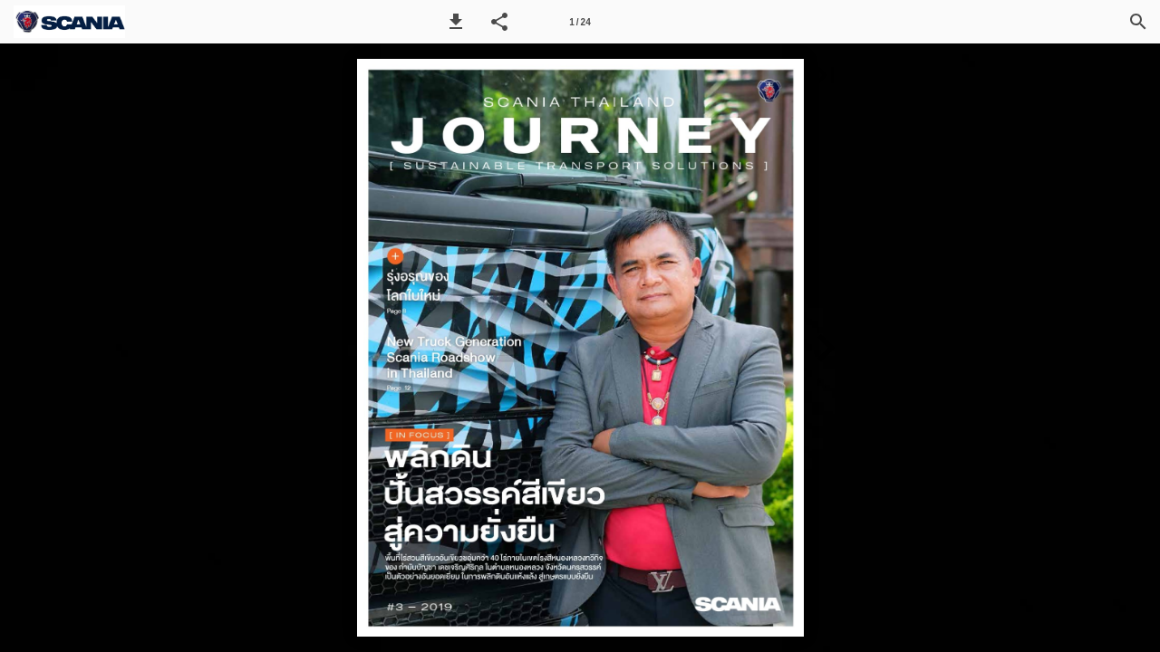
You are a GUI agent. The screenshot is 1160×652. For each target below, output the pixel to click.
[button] (456, 21)
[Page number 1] (580, 21)
